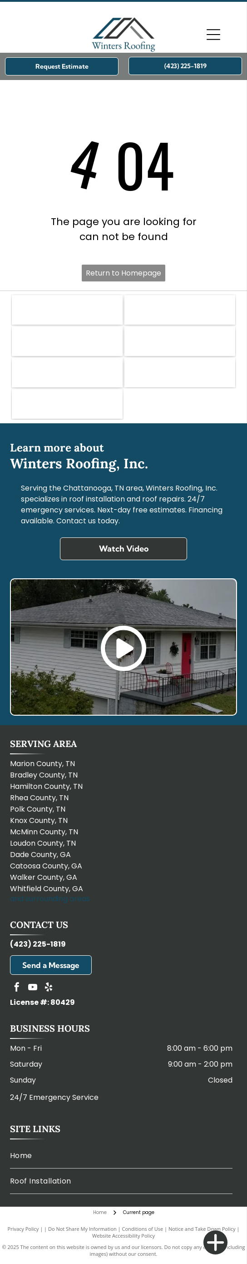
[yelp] (48, 988)
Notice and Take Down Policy (202, 1228)
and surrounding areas (50, 898)
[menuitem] (121, 1156)
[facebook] (17, 988)
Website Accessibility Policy (123, 1235)
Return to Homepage (123, 273)
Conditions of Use (142, 1228)
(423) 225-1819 (38, 944)
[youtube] (33, 988)
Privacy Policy (23, 1228)
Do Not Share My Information (82, 1228)
